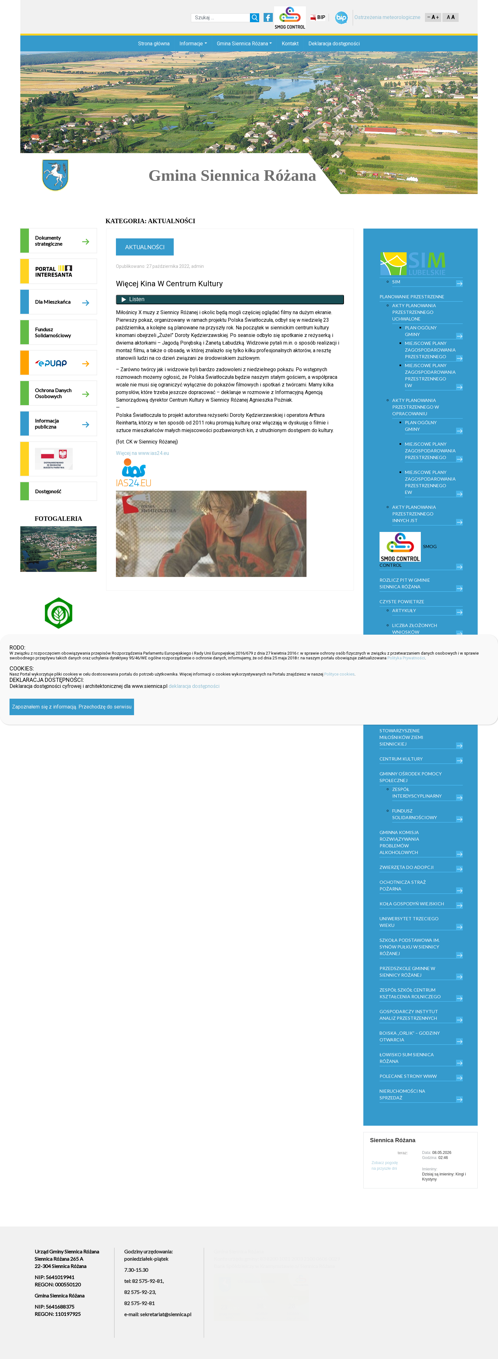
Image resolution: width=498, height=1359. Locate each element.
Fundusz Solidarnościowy (53, 332)
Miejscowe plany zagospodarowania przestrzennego (430, 349)
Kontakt (290, 44)
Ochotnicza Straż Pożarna (403, 885)
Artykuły (404, 610)
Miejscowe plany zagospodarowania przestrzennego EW (430, 375)
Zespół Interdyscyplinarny (417, 792)
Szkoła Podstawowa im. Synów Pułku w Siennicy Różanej (410, 946)
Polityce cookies (339, 674)
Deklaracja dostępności (334, 44)
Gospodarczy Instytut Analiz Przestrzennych (409, 1015)
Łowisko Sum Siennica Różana (407, 1058)
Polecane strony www (408, 1076)
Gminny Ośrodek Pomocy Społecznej (411, 777)
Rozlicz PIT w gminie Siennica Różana (405, 583)
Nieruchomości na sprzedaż (402, 1094)
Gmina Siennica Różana (242, 44)
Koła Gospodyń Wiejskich (412, 903)
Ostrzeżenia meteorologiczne (387, 17)
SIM (396, 281)
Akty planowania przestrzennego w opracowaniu (415, 407)
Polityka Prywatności (406, 658)
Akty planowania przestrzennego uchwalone (414, 312)
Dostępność (48, 491)
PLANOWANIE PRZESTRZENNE (412, 296)
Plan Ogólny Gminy (421, 331)
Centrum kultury (401, 758)
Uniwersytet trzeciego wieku (409, 922)
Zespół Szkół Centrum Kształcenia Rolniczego (410, 993)
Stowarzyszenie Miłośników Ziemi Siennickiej (401, 737)
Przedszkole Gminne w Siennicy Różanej (407, 972)
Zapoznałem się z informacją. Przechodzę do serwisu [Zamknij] (71, 707)
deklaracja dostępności (194, 686)
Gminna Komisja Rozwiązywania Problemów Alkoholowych (399, 842)
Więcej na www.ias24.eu (142, 453)
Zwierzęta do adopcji (407, 867)
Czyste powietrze (402, 601)
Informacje (191, 44)
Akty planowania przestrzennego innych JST (414, 513)
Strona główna (154, 44)
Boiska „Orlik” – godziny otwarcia (410, 1036)
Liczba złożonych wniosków (414, 629)
